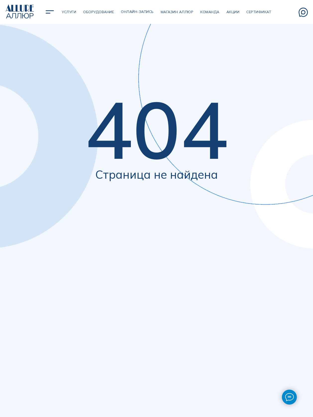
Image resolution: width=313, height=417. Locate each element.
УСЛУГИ (69, 12)
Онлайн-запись (137, 11)
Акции (233, 12)
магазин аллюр (177, 12)
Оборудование (98, 12)
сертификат (258, 12)
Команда (209, 12)
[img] (50, 12)
